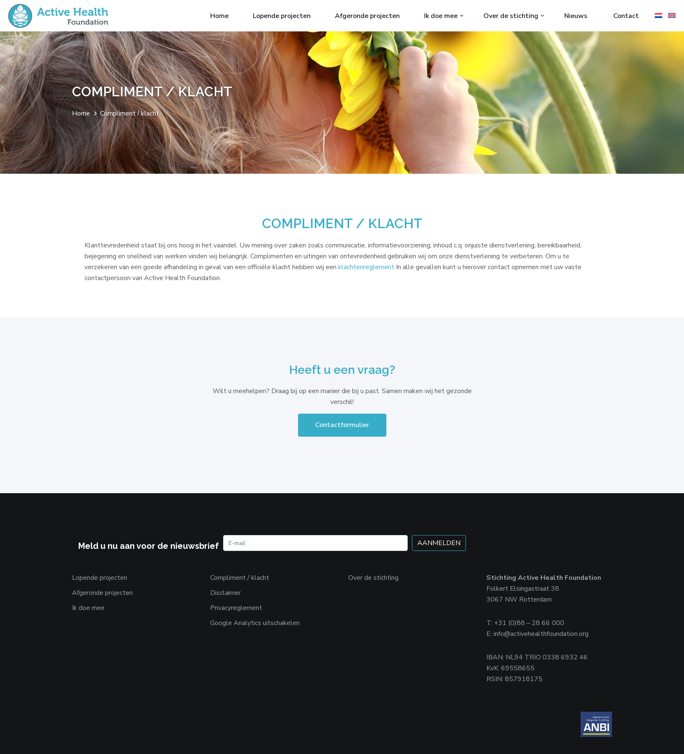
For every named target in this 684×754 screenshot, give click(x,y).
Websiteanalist (98, 741)
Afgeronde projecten (367, 16)
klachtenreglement (367, 267)
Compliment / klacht (239, 577)
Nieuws (575, 16)
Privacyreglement (236, 607)
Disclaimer (225, 592)
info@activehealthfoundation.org (541, 633)
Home (219, 16)
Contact (626, 16)
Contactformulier (342, 425)
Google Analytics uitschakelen (255, 623)
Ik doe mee (441, 16)
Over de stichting (510, 16)
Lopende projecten (282, 16)
